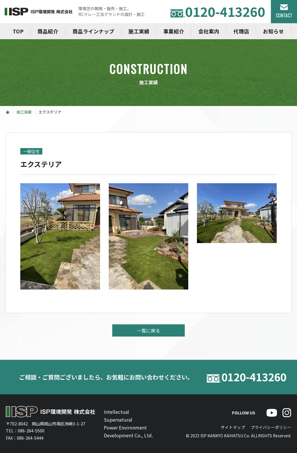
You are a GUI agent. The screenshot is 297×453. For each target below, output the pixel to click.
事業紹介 (173, 31)
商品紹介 (47, 31)
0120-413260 (218, 11)
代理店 (241, 31)
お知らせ (273, 31)
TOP (18, 31)
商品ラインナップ (93, 31)
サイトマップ (233, 427)
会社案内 (208, 31)
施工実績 (138, 31)
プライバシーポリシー (271, 427)
